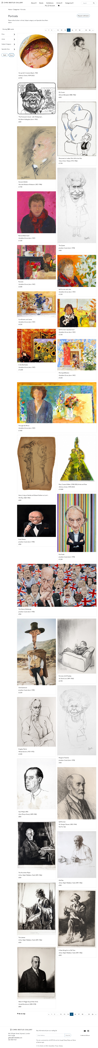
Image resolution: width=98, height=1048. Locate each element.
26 (89, 30)
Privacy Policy (67, 1040)
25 (86, 30)
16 (72, 30)
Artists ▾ (59, 3)
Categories (16, 9)
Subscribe (68, 1035)
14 (65, 30)
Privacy (56, 1046)
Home (10, 9)
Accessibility (51, 1046)
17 (76, 30)
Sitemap (61, 1046)
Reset (11, 55)
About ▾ (33, 3)
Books (41, 3)
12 (58, 30)
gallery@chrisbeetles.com (15, 1038)
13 (61, 30)
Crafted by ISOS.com (85, 1035)
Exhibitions (49, 3)
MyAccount (50, 5)
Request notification (83, 16)
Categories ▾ (69, 3)
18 (79, 30)
